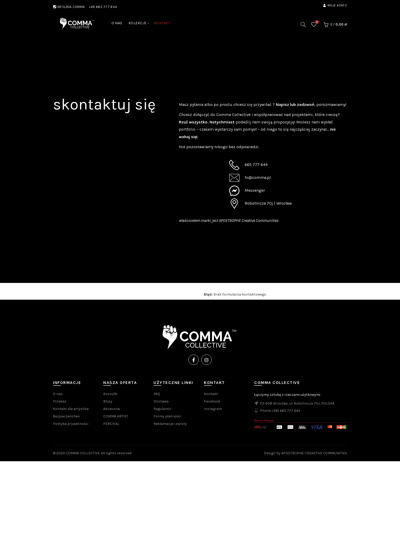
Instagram (213, 409)
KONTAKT (162, 23)
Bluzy (107, 401)
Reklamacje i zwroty (170, 424)
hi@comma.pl (258, 177)
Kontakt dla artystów (71, 409)
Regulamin (162, 409)
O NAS (116, 23)
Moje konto (335, 5)
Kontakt (211, 394)
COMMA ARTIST (115, 416)
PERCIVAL (111, 424)
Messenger (255, 190)
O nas (58, 394)
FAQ (157, 394)
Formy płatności (167, 416)
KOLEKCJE (138, 23)
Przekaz (59, 401)
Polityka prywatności (70, 424)
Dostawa (161, 401)
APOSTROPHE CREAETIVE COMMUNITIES (314, 453)
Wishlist (316, 22)
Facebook (212, 401)
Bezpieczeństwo (66, 416)
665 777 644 (256, 164)
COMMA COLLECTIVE (83, 453)
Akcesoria (111, 409)
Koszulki (110, 394)
